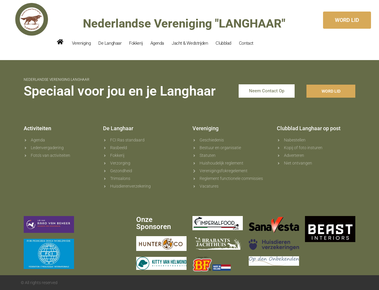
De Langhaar (109, 43)
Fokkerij (135, 43)
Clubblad (223, 43)
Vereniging (81, 43)
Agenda (157, 43)
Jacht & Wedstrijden (190, 43)
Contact (246, 43)
